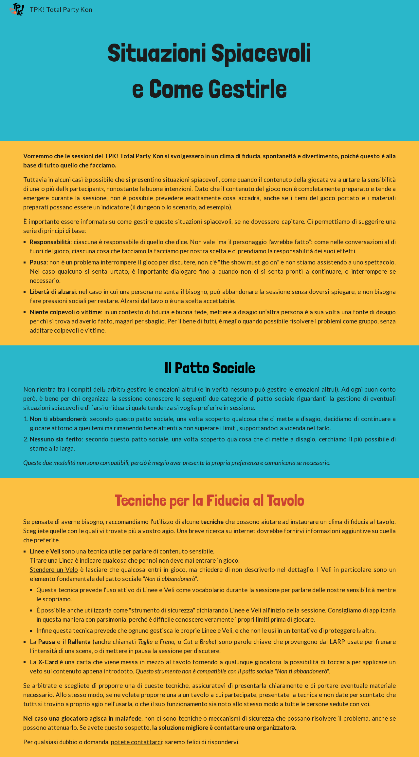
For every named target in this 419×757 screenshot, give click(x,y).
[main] (209, 70)
